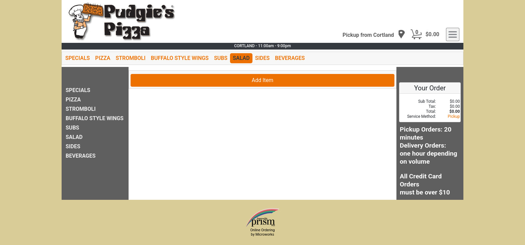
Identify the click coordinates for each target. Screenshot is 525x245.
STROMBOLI (130, 58)
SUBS (220, 58)
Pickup (454, 116)
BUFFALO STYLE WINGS (180, 58)
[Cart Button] (416, 34)
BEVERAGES (290, 58)
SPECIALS (77, 58)
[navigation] (374, 34)
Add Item (263, 80)
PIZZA (102, 58)
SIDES (262, 58)
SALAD (241, 58)
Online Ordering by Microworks (262, 232)
